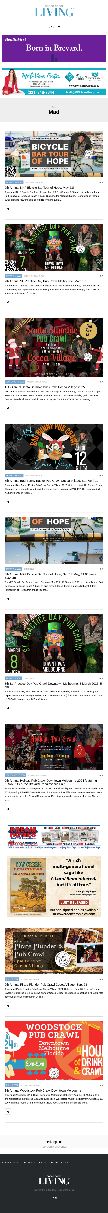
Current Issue (10, 1162)
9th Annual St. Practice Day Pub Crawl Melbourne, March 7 (45, 281)
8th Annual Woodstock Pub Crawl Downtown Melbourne (43, 1090)
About (42, 1162)
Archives (29, 1162)
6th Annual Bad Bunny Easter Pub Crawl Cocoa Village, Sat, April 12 (51, 480)
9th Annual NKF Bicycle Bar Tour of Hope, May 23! (39, 187)
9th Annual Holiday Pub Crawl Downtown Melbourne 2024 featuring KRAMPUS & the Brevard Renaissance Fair (51, 782)
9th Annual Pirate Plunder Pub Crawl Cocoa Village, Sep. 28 (46, 984)
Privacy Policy (59, 1162)
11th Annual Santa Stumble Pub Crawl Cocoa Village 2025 (45, 387)
